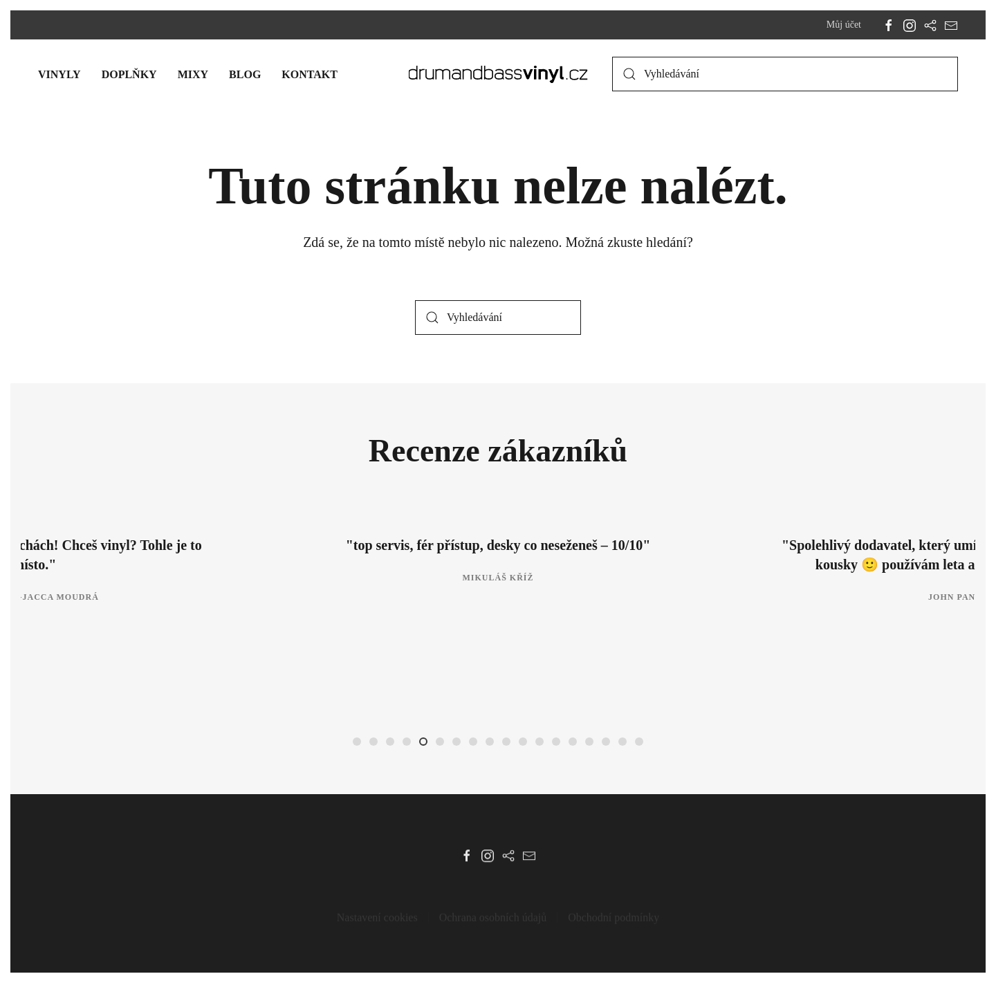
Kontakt (310, 74)
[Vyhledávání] (785, 74)
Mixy (193, 74)
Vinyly (59, 74)
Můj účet (844, 24)
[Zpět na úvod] (498, 74)
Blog (245, 74)
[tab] (357, 741)
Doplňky (129, 74)
